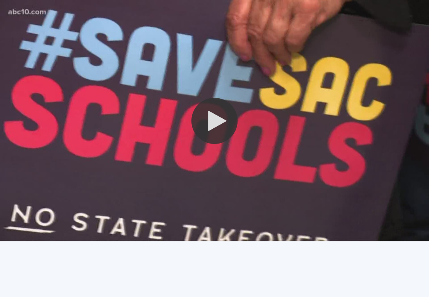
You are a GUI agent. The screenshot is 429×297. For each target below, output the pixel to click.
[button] (214, 121)
